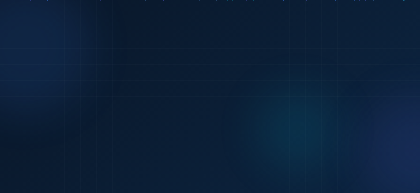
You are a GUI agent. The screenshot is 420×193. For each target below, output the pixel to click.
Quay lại (237, 125)
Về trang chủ (190, 125)
